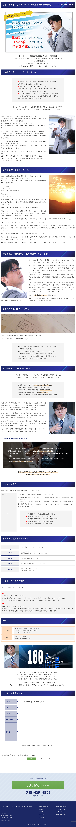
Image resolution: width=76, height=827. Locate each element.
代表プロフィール (43, 809)
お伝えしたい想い (43, 806)
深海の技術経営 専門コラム (64, 806)
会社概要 (41, 811)
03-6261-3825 (38, 792)
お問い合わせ (42, 817)
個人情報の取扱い (61, 814)
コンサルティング (43, 814)
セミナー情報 (60, 811)
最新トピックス (61, 809)
